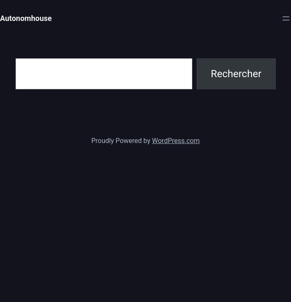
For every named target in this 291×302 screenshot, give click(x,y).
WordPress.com (176, 141)
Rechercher (236, 74)
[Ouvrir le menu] (286, 18)
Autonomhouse (26, 18)
